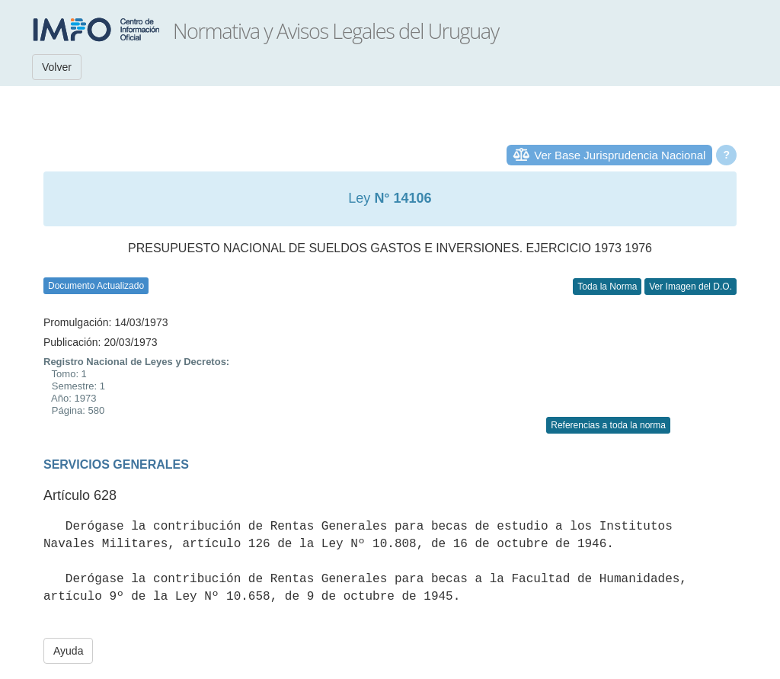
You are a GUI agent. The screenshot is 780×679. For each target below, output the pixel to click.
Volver (57, 67)
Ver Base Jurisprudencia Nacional (619, 155)
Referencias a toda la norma (608, 425)
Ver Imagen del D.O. (690, 286)
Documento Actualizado (96, 285)
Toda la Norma (607, 286)
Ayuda (68, 651)
